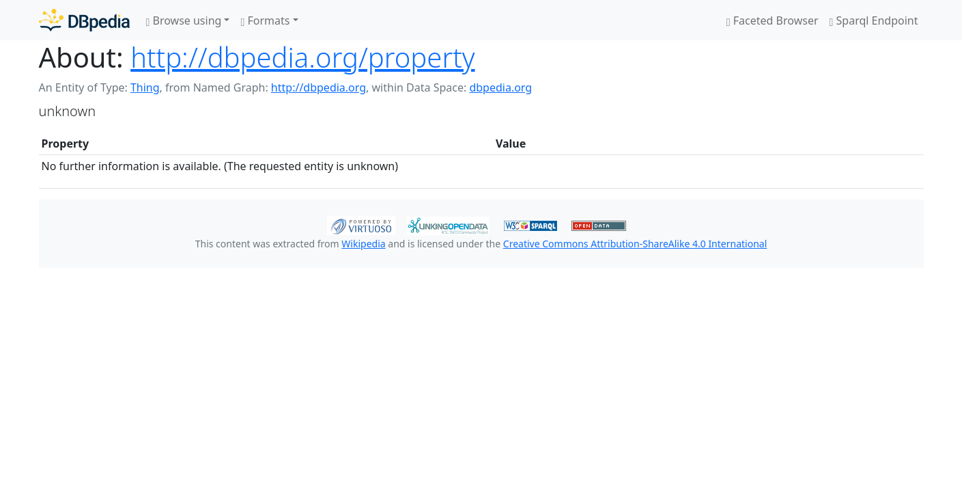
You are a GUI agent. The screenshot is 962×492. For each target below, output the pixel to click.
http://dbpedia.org (318, 87)
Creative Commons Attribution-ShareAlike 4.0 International (635, 243)
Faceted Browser (772, 20)
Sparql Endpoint (874, 20)
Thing (145, 87)
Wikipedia (363, 243)
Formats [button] (264, 20)
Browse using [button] (184, 20)
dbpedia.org (500, 87)
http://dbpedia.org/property (302, 57)
